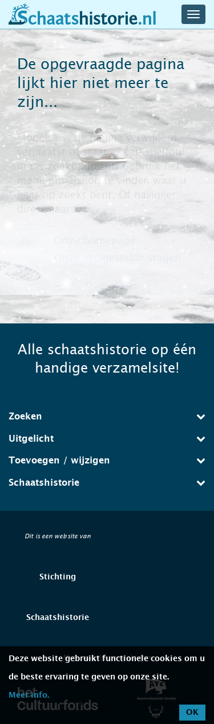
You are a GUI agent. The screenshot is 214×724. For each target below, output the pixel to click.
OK (192, 713)
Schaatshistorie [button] (107, 482)
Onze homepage (94, 240)
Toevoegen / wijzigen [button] (107, 460)
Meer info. (29, 695)
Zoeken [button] (107, 416)
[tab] (107, 416)
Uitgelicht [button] (107, 438)
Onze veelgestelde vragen (117, 257)
